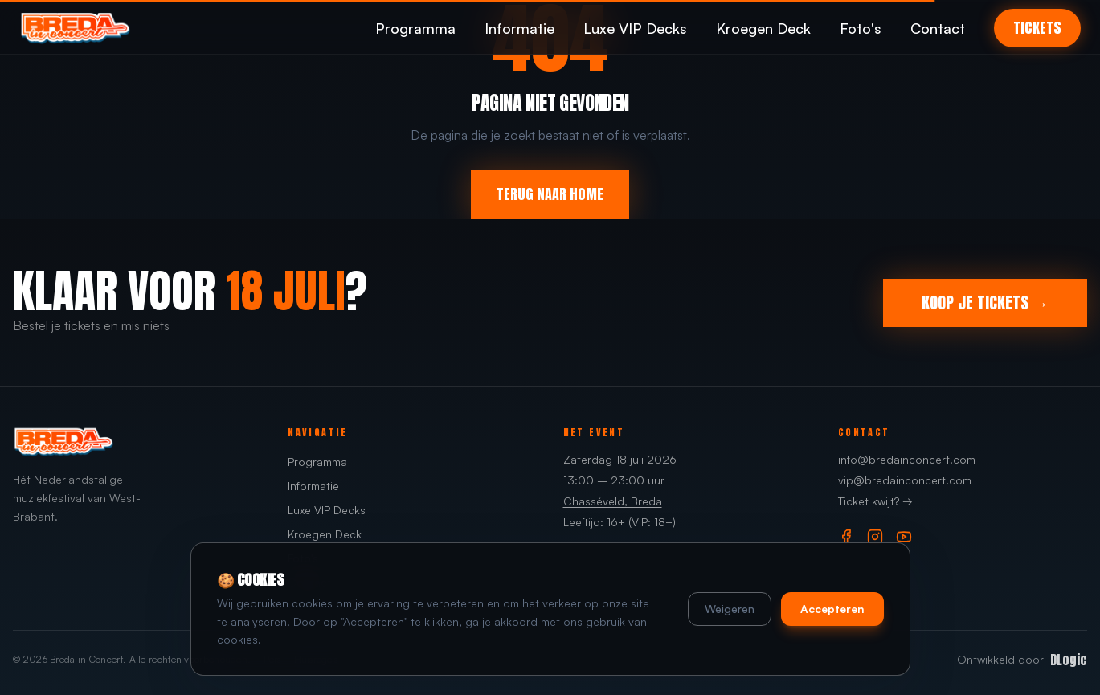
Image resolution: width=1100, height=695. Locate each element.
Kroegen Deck (763, 28)
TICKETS (1037, 28)
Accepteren (832, 608)
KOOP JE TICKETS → (985, 302)
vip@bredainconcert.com (904, 480)
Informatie (519, 28)
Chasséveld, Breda (612, 501)
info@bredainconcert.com (906, 459)
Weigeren (729, 608)
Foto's (860, 28)
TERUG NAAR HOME (550, 194)
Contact (937, 28)
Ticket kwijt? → (875, 501)
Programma (415, 28)
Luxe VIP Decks (635, 28)
